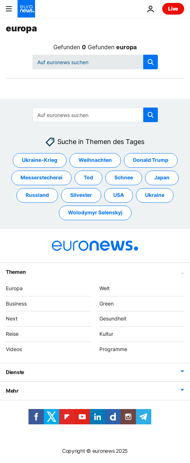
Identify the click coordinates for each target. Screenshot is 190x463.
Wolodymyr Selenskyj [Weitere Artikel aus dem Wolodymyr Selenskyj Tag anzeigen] (95, 213)
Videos (14, 349)
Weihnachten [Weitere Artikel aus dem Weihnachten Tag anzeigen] (95, 160)
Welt (104, 288)
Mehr (12, 391)
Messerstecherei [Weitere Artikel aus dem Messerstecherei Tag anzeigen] (41, 178)
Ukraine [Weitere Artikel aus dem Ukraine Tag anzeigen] (154, 195)
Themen (16, 272)
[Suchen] (95, 62)
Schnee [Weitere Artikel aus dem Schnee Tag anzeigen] (123, 178)
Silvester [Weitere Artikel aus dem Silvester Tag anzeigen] (81, 195)
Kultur (106, 334)
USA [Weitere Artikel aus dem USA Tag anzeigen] (118, 195)
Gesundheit (112, 319)
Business (16, 303)
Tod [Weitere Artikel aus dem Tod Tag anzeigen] (88, 178)
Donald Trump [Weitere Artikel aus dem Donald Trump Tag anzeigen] (150, 160)
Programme (113, 349)
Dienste (15, 372)
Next (12, 319)
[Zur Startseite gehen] (26, 8)
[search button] (150, 62)
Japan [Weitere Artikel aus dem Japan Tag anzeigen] (162, 178)
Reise (12, 334)
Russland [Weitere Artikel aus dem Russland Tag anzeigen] (37, 195)
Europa (14, 288)
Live (173, 8)
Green (106, 303)
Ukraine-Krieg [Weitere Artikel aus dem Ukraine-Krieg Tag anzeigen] (39, 160)
